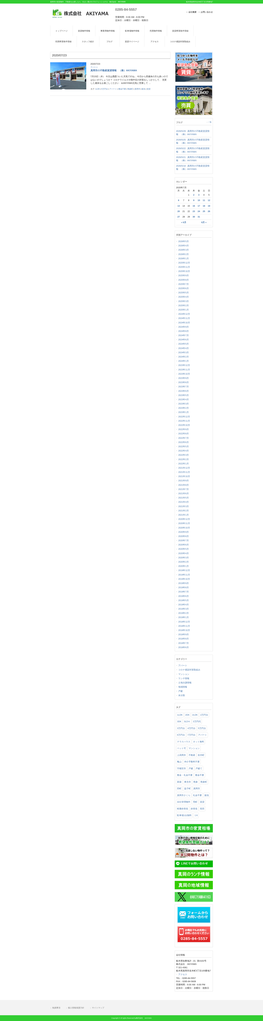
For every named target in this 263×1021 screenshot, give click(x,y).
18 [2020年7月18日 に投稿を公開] (204, 206)
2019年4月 (183, 604)
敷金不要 (122, 89)
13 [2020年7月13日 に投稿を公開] (178, 206)
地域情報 (182, 687)
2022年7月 (183, 438)
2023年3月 (183, 403)
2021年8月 (183, 485)
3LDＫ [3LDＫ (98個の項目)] (187, 721)
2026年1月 (183, 258)
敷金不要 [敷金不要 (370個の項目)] (199, 775)
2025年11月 (184, 267)
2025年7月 (183, 284)
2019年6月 (183, 596)
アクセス (182, 974)
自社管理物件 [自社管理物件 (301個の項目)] (183, 802)
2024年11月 (184, 318)
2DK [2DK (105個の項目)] (187, 715)
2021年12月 (184, 468)
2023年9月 (183, 378)
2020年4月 (183, 553)
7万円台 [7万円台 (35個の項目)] (191, 735)
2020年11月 (184, 523)
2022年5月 (183, 446)
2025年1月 (183, 309)
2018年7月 (183, 643)
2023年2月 (183, 408)
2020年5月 (183, 549)
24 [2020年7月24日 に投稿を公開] (199, 211)
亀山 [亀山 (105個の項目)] (179, 761)
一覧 (209, 122)
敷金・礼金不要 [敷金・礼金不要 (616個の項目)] (185, 775)
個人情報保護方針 (76, 1008)
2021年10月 (184, 476)
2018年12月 (184, 621)
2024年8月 (183, 331)
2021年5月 (183, 497)
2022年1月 (183, 463)
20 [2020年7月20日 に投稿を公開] (178, 211)
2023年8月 (183, 382)
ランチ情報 (183, 678)
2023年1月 (183, 412)
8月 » (203, 222)
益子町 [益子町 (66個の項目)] (187, 788)
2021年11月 (184, 472)
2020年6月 (183, 544)
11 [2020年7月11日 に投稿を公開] (204, 200)
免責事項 (56, 1008)
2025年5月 (183, 292)
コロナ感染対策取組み (189, 669)
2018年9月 (183, 634)
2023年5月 (183, 395)
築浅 (143, 89)
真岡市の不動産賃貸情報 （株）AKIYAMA (113, 70)
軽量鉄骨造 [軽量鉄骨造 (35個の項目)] (182, 808)
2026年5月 (183, 241)
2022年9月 (183, 429)
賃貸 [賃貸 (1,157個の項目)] (202, 802)
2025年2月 (183, 305)
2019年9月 (183, 583)
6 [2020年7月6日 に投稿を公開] (178, 200)
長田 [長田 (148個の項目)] (202, 808)
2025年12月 (184, 262)
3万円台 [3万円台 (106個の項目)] (181, 728)
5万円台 (104, 89)
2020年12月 (184, 519)
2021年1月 (183, 515)
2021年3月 (183, 506)
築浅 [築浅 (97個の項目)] (206, 795)
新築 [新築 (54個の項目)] (179, 782)
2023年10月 (184, 374)
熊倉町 (130, 89)
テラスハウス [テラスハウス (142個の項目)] (183, 741)
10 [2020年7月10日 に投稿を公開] (199, 200)
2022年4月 (183, 450)
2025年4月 (183, 297)
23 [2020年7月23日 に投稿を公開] (194, 211)
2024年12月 (184, 314)
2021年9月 (183, 480)
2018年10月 (184, 630)
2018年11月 (184, 626)
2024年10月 (184, 322)
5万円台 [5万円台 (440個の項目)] (202, 728)
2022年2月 (183, 459)
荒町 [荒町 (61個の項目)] (195, 802)
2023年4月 (183, 399)
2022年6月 (183, 442)
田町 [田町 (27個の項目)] (179, 788)
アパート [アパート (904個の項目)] (202, 735)
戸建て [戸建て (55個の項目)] (199, 768)
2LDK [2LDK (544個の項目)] (195, 715)
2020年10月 (184, 527)
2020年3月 (183, 557)
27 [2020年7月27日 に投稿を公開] (178, 217)
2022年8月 (183, 433)
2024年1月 (183, 361)
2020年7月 (183, 540)
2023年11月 (184, 369)
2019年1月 (183, 617)
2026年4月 (183, 245)
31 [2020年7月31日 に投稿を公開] (199, 217)
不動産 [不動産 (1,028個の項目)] (192, 755)
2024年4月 (183, 348)
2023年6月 (183, 391)
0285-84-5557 (126, 9)
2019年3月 (183, 609)
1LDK (97, 89)
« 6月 (183, 222)
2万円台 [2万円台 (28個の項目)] (204, 715)
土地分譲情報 (184, 682)
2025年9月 (183, 275)
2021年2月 (183, 510)
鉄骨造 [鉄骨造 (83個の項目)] (194, 808)
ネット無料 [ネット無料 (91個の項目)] (198, 741)
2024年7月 (183, 335)
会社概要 (192, 12)
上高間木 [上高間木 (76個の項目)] (181, 755)
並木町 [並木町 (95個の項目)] (201, 755)
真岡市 (137, 89)
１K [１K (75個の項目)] (196, 815)
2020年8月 (183, 536)
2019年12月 (184, 570)
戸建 (180, 691)
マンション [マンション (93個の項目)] (194, 748)
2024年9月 (183, 327)
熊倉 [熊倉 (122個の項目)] (195, 782)
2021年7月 (183, 489)
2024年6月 (183, 339)
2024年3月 (183, 352)
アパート (94, 67)
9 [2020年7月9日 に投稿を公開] (193, 200)
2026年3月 (183, 250)
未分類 (181, 695)
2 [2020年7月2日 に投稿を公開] (193, 195)
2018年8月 (183, 638)
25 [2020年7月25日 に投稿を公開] (204, 211)
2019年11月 (184, 574)
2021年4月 (183, 502)
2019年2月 (183, 613)
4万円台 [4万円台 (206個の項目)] (191, 728)
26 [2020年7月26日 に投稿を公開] (209, 211)
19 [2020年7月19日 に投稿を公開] (209, 206)
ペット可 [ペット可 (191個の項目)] (181, 748)
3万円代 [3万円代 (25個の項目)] (197, 721)
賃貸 (148, 89)
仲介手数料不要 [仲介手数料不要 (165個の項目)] (192, 761)
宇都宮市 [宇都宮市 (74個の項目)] (181, 768)
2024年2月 (183, 356)
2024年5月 (183, 344)
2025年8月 (183, 280)
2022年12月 (184, 416)
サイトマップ (98, 1008)
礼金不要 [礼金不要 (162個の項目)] (197, 795)
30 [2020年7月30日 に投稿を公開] (194, 217)
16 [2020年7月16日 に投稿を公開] (194, 206)
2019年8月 (183, 587)
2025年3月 (183, 301)
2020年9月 (183, 532)
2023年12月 (184, 365)
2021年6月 (183, 493)
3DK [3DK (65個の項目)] (179, 721)
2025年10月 (184, 271)
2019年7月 (183, 591)
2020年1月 (183, 566)
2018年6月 (183, 647)
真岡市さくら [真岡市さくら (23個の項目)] (183, 795)
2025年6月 (183, 288)
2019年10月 (184, 579)
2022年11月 (184, 421)
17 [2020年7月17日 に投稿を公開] (199, 206)
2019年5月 (183, 600)
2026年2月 (183, 254)
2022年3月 (183, 455)
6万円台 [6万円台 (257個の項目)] (181, 735)
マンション (183, 674)
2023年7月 (183, 386)
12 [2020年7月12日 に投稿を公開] (209, 200)
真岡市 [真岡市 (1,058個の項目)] (196, 788)
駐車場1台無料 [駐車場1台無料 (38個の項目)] (184, 815)
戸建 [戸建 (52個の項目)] (191, 768)
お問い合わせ (207, 12)
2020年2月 (183, 562)
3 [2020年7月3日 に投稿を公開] (198, 195)
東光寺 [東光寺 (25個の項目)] (187, 782)
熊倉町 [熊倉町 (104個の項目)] (203, 782)
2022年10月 (184, 425)
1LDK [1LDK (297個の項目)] (180, 715)
